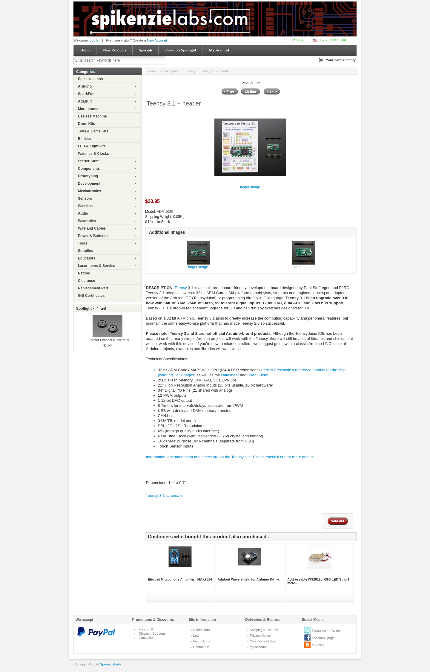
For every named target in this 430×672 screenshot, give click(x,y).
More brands (88, 109)
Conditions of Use (263, 641)
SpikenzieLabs (90, 79)
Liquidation (146, 637)
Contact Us (201, 647)
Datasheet (230, 375)
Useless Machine (92, 116)
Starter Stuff (88, 161)
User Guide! (258, 375)
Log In (94, 40)
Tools (82, 243)
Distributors (201, 630)
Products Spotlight (180, 50)
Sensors (85, 198)
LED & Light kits (92, 146)
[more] (100, 308)
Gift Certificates (91, 296)
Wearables (87, 221)
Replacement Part (93, 288)
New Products (114, 50)
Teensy (190, 71)
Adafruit (85, 101)
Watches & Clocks (93, 154)
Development (89, 183)
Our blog (318, 645)
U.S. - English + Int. (330, 40)
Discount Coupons (152, 633)
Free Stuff (146, 629)
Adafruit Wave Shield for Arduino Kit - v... (250, 579)
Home (85, 50)
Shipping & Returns (264, 630)
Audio (83, 213)
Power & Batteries (93, 236)
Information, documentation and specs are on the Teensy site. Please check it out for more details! (230, 457)
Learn (197, 635)
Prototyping (88, 176)
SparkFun (86, 94)
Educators (87, 258)
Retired (84, 273)
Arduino (85, 86)
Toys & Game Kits (93, 131)
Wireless (85, 206)
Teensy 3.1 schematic (164, 495)
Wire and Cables (92, 228)
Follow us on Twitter (326, 631)
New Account (157, 40)
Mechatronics (89, 191)
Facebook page (323, 638)
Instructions (201, 641)
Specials (146, 50)
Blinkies (85, 139)
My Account (219, 50)
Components (89, 169)
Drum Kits (86, 124)
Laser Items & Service (96, 266)
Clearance (86, 281)
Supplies (85, 251)
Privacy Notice (260, 635)
